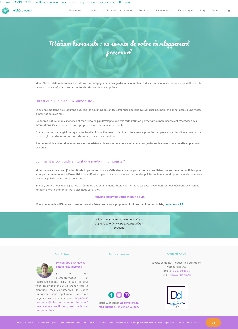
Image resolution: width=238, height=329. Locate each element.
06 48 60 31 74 (181, 270)
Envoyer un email (180, 274)
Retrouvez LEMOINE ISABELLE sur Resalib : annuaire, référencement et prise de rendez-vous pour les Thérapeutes (66, 2)
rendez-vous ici (174, 204)
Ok (213, 322)
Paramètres (195, 322)
